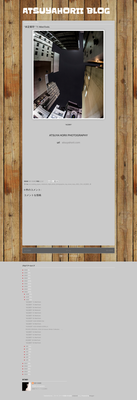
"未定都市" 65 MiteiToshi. (33, 318)
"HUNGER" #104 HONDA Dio (35, 321)
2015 (26, 369)
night (49, 184)
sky (66, 184)
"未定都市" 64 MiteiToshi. (33, 324)
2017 (26, 363)
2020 (26, 286)
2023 (26, 278)
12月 (27, 294)
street (69, 184)
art (30, 184)
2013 (26, 374)
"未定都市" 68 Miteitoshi (33, 310)
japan (38, 184)
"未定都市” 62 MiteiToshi (33, 335)
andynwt (75, 396)
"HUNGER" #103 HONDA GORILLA (37, 326)
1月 (27, 360)
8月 (27, 349)
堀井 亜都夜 (37, 383)
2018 (26, 292)
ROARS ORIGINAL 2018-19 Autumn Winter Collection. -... (44, 329)
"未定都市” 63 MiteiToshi (33, 332)
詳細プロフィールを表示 (39, 389)
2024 (26, 275)
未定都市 (86, 184)
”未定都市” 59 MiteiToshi (33, 343)
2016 (26, 366)
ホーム (68, 250)
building (33, 184)
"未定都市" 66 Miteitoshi (33, 315)
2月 (27, 357)
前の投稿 (109, 250)
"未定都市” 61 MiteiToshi (33, 337)
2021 (26, 283)
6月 (27, 354)
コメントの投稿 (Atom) (70, 256)
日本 (81, 184)
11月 (27, 297)
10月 (27, 299)
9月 (27, 346)
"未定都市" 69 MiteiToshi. (33, 307)
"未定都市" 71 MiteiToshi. (33, 302)
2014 (26, 371)
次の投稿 (27, 250)
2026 (26, 270)
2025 (26, 273)
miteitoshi (44, 184)
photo (53, 184)
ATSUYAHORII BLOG (66, 11)
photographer (60, 184)
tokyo (74, 184)
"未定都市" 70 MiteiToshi (33, 305)
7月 (27, 352)
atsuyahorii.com (71, 142)
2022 (26, 281)
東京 (77, 184)
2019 (26, 289)
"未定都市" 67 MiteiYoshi (33, 313)
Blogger (91, 396)
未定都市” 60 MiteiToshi (33, 340)
